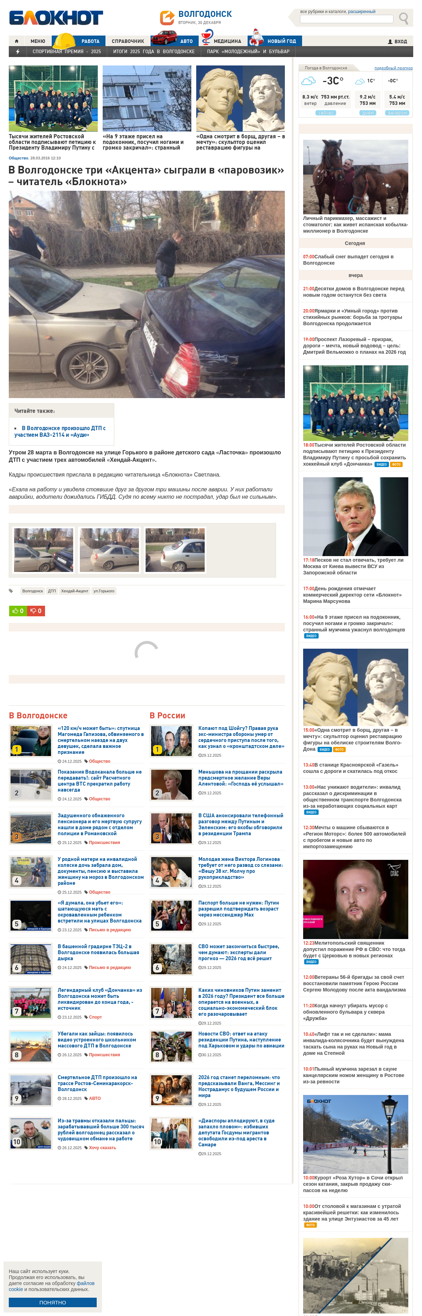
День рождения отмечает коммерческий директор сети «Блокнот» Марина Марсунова (352, 595)
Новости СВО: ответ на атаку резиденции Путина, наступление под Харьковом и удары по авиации (241, 1040)
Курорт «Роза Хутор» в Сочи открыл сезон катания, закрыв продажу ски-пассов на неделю (353, 1184)
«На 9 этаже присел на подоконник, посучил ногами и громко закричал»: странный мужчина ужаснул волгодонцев (354, 623)
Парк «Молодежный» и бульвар (248, 51)
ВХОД (397, 41)
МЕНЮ (38, 41)
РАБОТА (76, 41)
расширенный (362, 11)
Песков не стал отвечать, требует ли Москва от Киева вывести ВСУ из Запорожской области (353, 566)
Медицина (221, 40)
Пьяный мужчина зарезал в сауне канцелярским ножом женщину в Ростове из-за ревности (353, 1075)
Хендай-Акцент (74, 591)
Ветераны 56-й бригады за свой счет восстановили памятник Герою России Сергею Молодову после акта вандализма (354, 983)
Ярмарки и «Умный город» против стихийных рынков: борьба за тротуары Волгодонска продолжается (352, 317)
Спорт (95, 1017)
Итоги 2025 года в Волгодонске (154, 51)
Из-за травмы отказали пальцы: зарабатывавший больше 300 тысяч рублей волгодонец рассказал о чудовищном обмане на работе (101, 1129)
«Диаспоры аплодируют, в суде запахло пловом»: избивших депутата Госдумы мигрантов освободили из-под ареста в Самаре (236, 1132)
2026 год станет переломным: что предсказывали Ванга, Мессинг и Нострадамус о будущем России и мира (239, 1086)
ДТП (52, 591)
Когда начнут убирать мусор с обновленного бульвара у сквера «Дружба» (345, 1012)
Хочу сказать (102, 1147)
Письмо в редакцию (110, 929)
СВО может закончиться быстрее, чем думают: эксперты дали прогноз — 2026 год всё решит (238, 952)
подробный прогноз (394, 67)
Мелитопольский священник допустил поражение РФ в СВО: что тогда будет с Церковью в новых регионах (354, 949)
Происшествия (104, 842)
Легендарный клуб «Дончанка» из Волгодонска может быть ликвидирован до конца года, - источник (100, 999)
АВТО (172, 41)
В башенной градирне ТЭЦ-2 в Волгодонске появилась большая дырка (98, 952)
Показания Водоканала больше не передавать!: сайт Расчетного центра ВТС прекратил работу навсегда (100, 781)
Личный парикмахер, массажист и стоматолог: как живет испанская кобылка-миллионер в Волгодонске (355, 224)
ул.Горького (104, 591)
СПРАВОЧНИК (128, 41)
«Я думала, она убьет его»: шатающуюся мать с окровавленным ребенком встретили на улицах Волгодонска (100, 912)
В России (167, 715)
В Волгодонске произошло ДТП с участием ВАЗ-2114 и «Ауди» (60, 431)
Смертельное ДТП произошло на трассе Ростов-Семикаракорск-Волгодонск (97, 1083)
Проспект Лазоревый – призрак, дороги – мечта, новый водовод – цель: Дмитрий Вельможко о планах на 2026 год (354, 345)
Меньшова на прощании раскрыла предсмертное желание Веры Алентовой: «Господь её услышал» (240, 778)
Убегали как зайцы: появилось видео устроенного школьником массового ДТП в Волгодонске (97, 1040)
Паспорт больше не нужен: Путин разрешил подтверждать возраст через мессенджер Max (238, 909)
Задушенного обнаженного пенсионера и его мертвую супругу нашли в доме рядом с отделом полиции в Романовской (100, 824)
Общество (18, 158)
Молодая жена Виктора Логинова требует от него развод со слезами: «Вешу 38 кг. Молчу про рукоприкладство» (240, 868)
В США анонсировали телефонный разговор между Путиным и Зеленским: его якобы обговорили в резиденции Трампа (240, 824)
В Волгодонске (38, 715)
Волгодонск (33, 591)
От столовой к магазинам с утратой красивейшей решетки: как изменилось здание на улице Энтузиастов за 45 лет (352, 1212)
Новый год (272, 41)
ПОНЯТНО (52, 1302)
